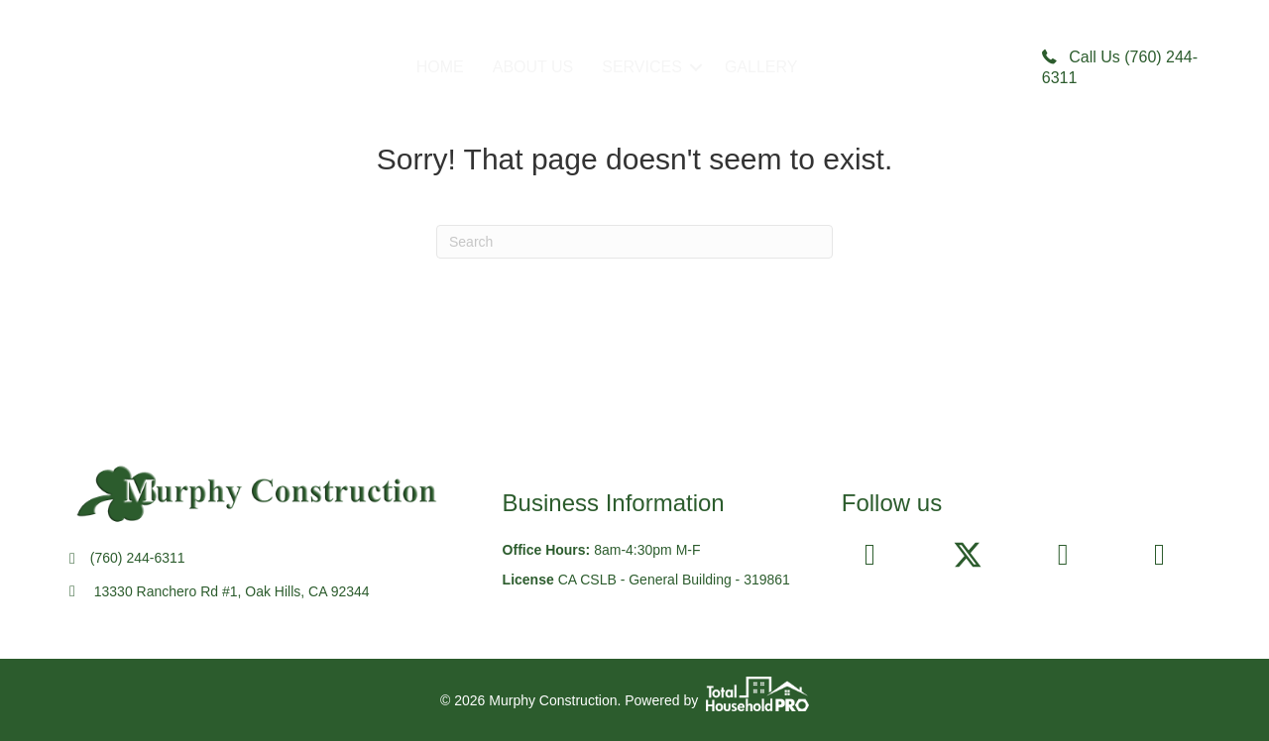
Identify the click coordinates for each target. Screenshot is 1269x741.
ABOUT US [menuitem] (533, 66)
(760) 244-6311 (137, 558)
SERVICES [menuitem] (642, 66)
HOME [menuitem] (440, 66)
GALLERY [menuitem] (761, 66)
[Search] (634, 242)
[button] (696, 67)
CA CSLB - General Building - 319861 (674, 579)
